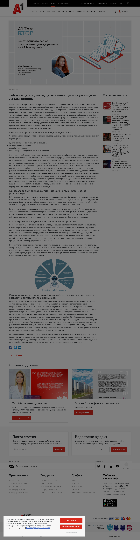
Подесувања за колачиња (71, 526)
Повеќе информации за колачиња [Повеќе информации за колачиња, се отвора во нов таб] (38, 528)
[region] (44, 526)
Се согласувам (71, 520)
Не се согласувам (71, 532)
